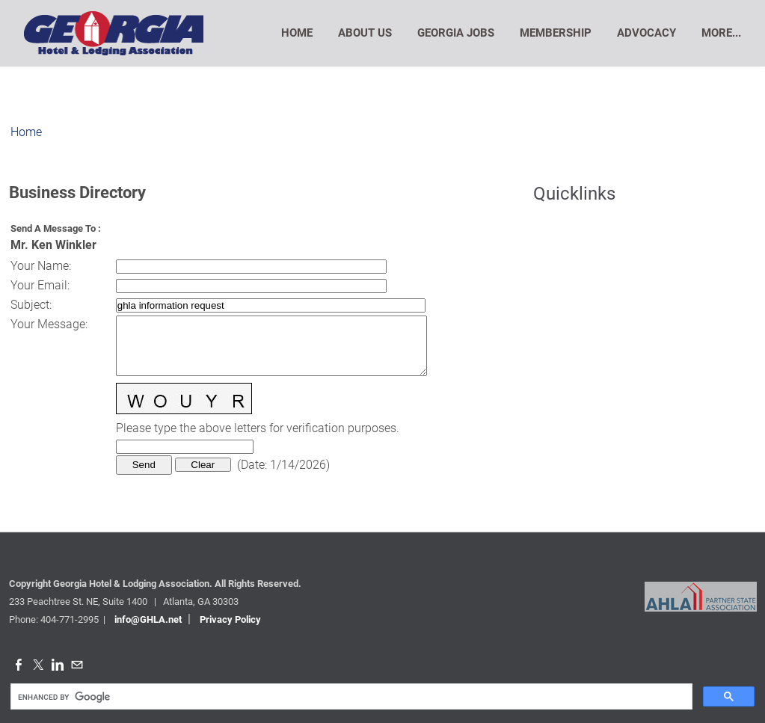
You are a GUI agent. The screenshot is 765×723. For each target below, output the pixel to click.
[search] (350, 697)
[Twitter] (38, 665)
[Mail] (77, 665)
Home (297, 33)
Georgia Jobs (455, 33)
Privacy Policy (230, 619)
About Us (365, 33)
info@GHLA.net (148, 619)
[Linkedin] (58, 665)
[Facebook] (19, 665)
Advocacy (646, 33)
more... (721, 33)
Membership (556, 33)
